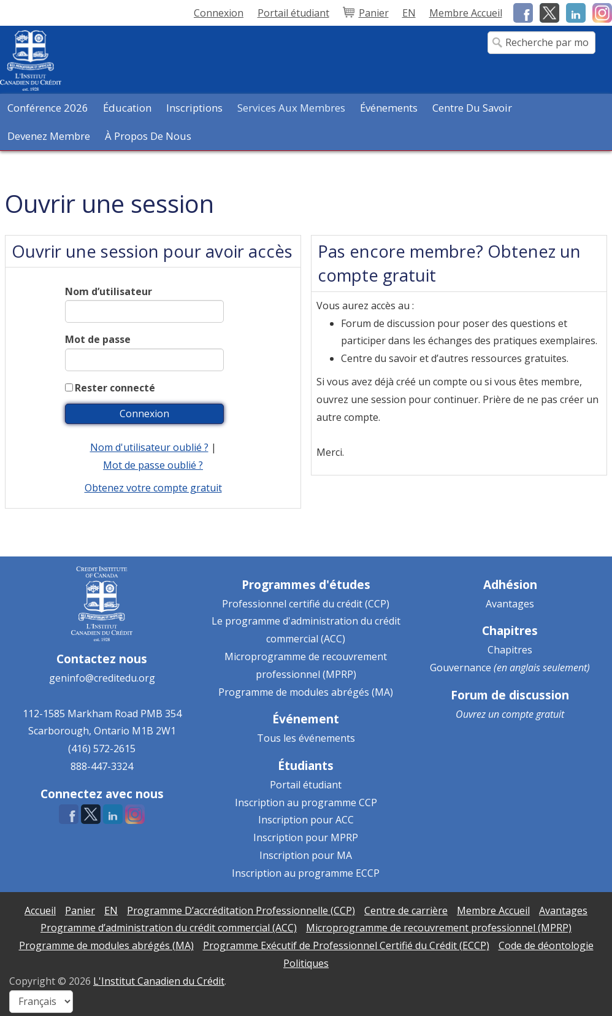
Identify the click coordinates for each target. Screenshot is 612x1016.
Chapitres (510, 649)
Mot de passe (98, 339)
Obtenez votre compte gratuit (153, 488)
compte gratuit (533, 714)
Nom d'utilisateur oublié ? (149, 447)
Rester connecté (115, 387)
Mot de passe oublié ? (153, 465)
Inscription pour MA (305, 855)
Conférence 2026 (47, 108)
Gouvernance (460, 667)
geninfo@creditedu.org (102, 678)
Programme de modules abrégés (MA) (305, 692)
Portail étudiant (306, 784)
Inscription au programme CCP (306, 802)
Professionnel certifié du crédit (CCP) (305, 603)
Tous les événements (306, 738)
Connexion (218, 13)
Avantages (510, 603)
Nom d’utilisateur (108, 291)
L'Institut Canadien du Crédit (158, 981)
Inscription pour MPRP (305, 837)
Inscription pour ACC (306, 819)
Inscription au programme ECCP (306, 873)
